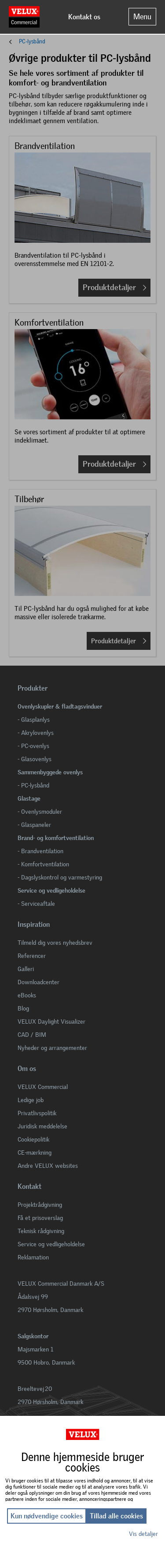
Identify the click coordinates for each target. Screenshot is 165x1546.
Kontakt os (84, 17)
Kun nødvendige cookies (47, 1516)
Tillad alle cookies (116, 1516)
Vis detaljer (143, 1534)
